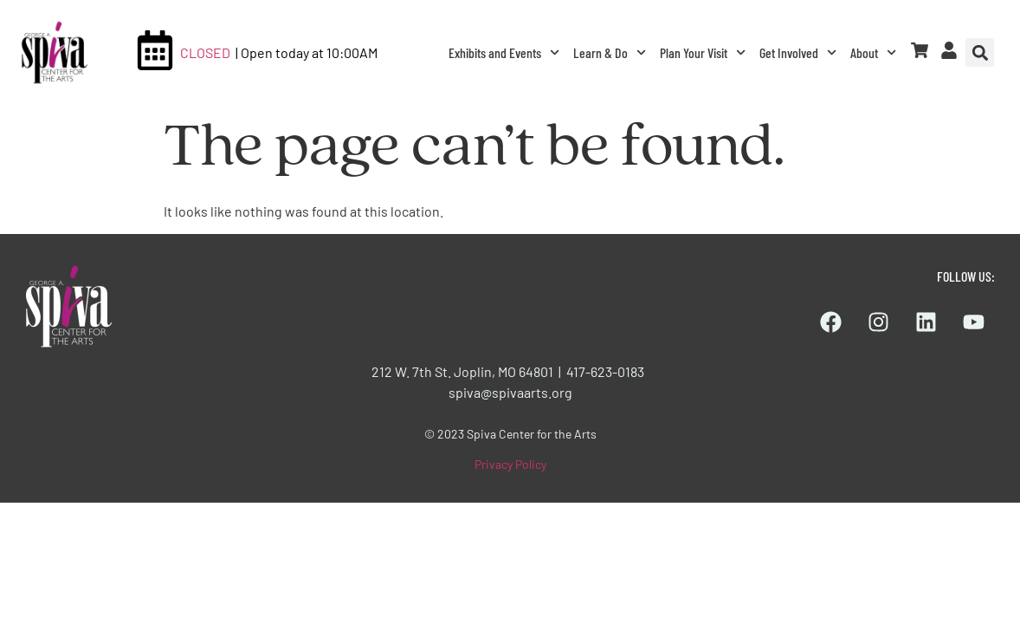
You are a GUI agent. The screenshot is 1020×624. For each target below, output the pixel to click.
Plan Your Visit (703, 52)
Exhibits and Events (504, 52)
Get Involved (797, 52)
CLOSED (205, 52)
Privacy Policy (510, 464)
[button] (979, 52)
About (873, 52)
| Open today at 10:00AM (307, 52)
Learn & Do (609, 52)
